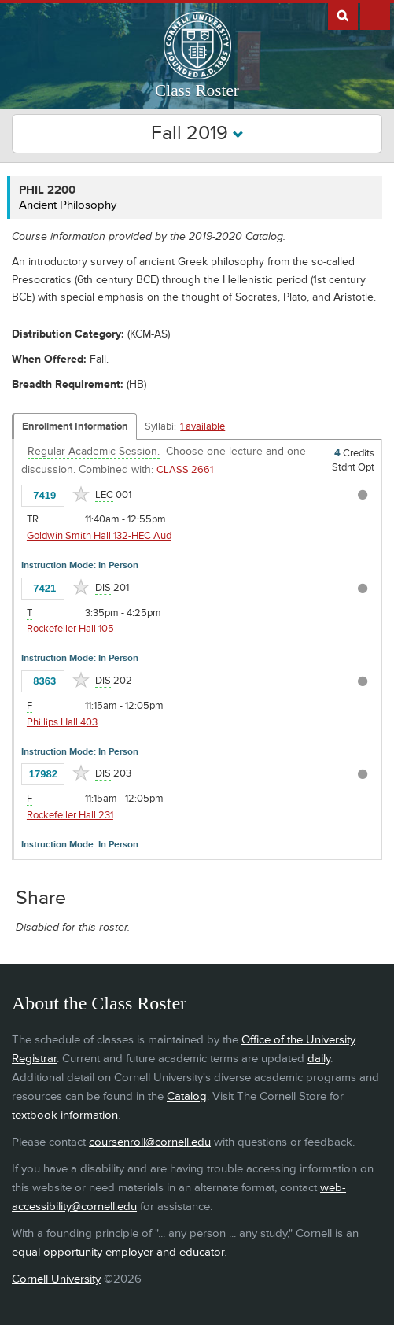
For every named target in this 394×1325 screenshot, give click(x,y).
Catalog (187, 1096)
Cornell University (56, 1278)
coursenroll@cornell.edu (150, 1142)
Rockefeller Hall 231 (70, 815)
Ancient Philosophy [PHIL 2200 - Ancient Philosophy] (67, 204)
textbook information (65, 1115)
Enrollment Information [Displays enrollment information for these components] (75, 426)
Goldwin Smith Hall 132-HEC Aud (99, 536)
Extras (375, 15)
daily (318, 1058)
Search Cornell (343, 15)
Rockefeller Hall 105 (70, 628)
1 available (202, 426)
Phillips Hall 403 (62, 722)
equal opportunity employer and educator (118, 1252)
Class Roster (197, 90)
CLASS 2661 (184, 469)
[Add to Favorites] (81, 494)
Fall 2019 (197, 133)
